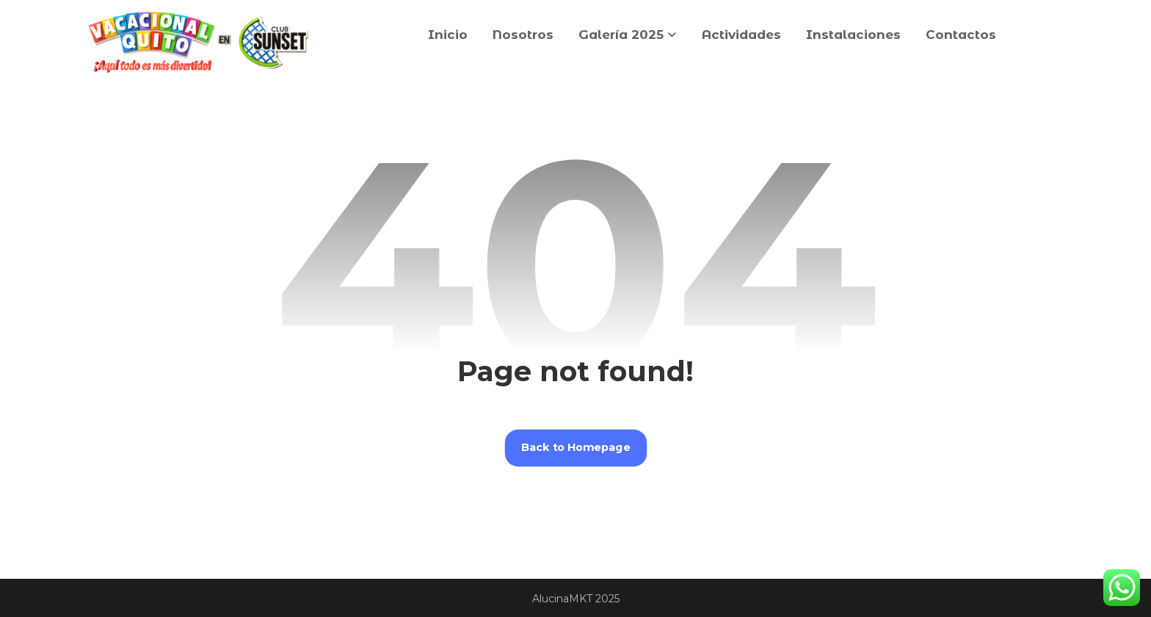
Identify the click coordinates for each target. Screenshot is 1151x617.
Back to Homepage (576, 447)
